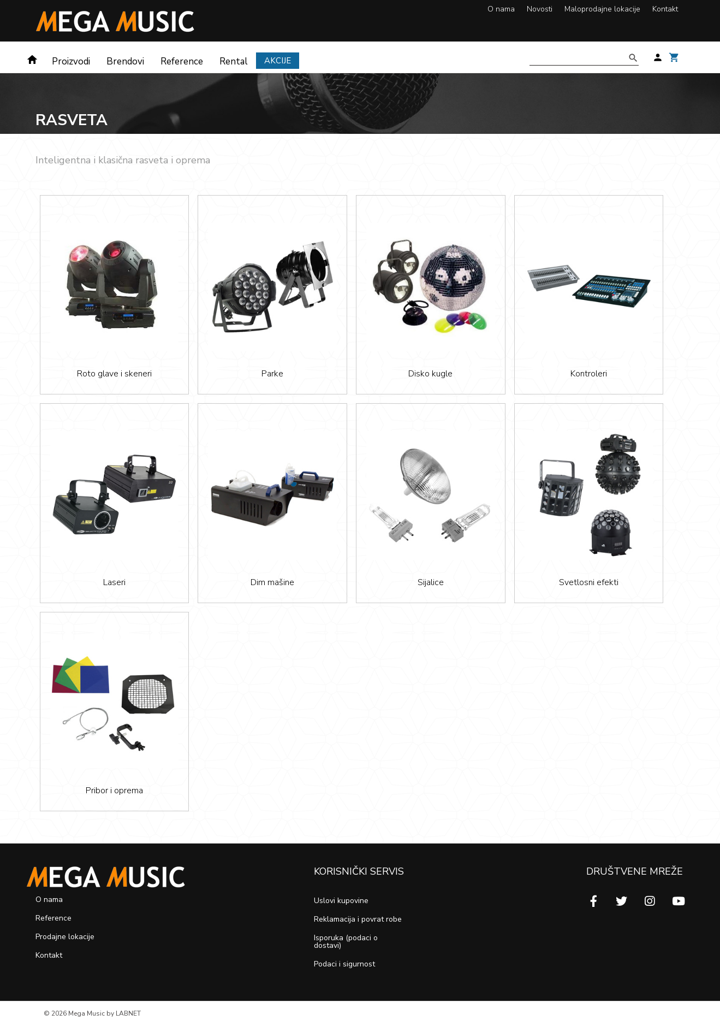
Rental (233, 61)
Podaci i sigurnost (344, 964)
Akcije (277, 60)
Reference (181, 61)
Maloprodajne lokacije (602, 9)
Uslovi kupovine (341, 900)
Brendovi (125, 61)
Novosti (539, 9)
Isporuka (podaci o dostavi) (346, 942)
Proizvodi (71, 61)
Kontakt (665, 9)
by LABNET (123, 1013)
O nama (501, 9)
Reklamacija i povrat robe (358, 919)
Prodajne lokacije (64, 936)
